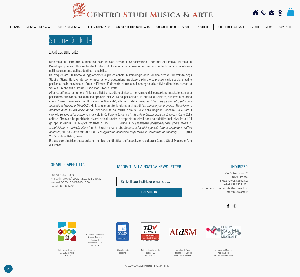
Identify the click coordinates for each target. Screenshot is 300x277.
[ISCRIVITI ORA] (149, 192)
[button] (290, 12)
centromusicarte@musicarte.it (229, 188)
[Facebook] (228, 206)
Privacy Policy (161, 265)
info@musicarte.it (237, 192)
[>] (8, 269)
